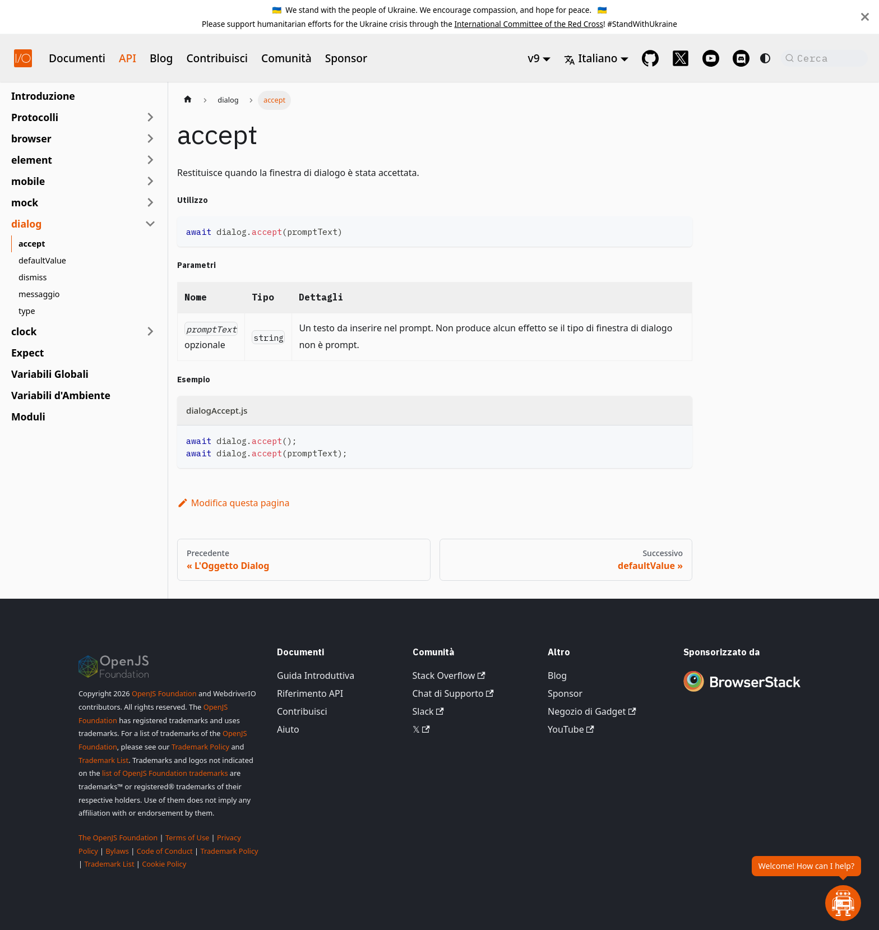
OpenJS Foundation (164, 693)
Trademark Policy (200, 747)
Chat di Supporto (453, 693)
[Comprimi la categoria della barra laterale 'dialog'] (150, 223)
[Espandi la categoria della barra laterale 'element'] (150, 159)
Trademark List (103, 760)
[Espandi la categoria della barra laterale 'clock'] (150, 331)
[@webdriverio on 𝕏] (680, 58)
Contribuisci (217, 58)
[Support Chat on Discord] (741, 58)
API (127, 58)
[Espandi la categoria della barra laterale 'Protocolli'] (150, 117)
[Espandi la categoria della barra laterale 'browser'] (150, 138)
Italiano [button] (590, 58)
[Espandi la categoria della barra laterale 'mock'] (150, 202)
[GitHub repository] (650, 58)
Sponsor (346, 58)
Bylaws (117, 851)
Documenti (77, 58)
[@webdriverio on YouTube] (711, 58)
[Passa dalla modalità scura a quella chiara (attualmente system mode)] (765, 58)
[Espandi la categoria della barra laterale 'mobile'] (150, 181)
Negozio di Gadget (592, 711)
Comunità (286, 58)
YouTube (571, 729)
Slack (428, 711)
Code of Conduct (165, 851)
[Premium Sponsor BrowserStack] (742, 693)
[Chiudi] (865, 17)
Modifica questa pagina (233, 503)
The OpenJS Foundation (118, 837)
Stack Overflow (449, 675)
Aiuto (288, 729)
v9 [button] (534, 58)
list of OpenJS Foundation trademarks (165, 773)
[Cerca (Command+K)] (824, 58)
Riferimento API (310, 693)
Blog (161, 58)
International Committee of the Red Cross (528, 23)
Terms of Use (187, 837)
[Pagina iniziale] (187, 100)
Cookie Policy (164, 864)
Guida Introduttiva (315, 675)
